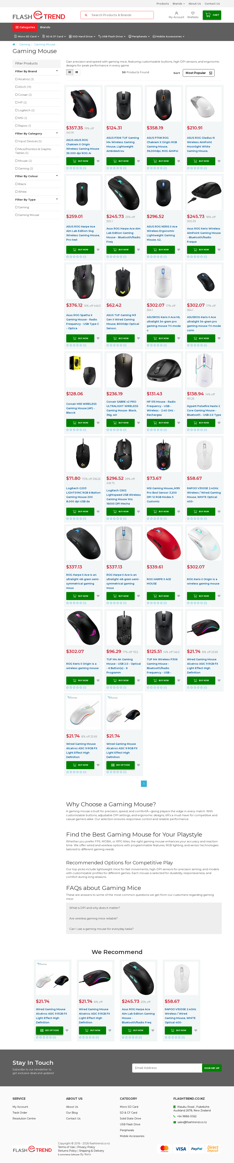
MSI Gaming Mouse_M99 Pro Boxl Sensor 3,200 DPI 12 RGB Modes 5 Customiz (163, 495)
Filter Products (26, 63)
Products (163, 3)
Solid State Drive (130, 1118)
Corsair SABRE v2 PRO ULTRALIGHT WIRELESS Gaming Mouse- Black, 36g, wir (122, 408)
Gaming (24, 44)
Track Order (19, 1112)
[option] (52, 1000)
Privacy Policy (86, 1147)
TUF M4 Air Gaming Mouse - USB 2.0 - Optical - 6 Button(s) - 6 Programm (123, 666)
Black (22, 184)
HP (22, 102)
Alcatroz (26, 79)
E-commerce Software (68, 1154)
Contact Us (212, 3)
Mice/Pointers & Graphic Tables (33, 151)
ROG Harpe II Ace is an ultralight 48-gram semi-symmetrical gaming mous (82, 581)
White (22, 191)
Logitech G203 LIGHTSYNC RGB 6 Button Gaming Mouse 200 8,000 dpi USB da (83, 495)
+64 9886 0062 (185, 1116)
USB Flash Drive (112, 36)
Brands (179, 3)
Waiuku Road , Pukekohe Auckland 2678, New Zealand (192, 1108)
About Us (194, 3)
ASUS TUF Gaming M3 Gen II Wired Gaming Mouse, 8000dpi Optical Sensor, (122, 321)
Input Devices (30, 141)
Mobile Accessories (168, 36)
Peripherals (139, 36)
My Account (20, 1106)
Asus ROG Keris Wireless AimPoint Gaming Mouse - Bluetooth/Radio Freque (204, 235)
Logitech (26, 110)
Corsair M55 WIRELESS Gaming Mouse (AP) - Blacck (81, 408)
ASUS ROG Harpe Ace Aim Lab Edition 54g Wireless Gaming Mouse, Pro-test (83, 233)
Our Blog (72, 1112)
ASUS (24, 87)
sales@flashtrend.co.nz (190, 1122)
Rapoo (24, 125)
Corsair (25, 94)
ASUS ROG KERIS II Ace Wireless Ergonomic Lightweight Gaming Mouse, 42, (162, 233)
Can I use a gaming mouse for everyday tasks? (101, 929)
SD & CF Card (53, 36)
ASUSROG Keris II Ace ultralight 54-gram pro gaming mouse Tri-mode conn (204, 324)
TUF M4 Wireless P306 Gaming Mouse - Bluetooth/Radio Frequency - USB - (162, 666)
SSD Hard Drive (82, 36)
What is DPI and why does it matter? (94, 908)
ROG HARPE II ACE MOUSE (159, 581)
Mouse (25, 161)
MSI (22, 118)
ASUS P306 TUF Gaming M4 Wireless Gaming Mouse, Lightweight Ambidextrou (122, 144)
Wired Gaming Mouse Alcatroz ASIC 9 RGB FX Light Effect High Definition (202, 666)
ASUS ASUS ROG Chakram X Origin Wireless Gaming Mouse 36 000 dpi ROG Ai (82, 146)
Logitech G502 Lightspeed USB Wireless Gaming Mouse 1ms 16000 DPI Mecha (123, 497)
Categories (25, 27)
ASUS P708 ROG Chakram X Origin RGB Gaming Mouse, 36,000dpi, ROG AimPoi (162, 144)
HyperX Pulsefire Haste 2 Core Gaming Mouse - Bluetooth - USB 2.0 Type (204, 410)
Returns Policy (67, 1150)
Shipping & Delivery (91, 1150)
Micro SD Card (26, 36)
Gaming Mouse (44, 44)
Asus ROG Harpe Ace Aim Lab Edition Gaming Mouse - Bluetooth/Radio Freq (123, 235)
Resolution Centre (24, 1118)
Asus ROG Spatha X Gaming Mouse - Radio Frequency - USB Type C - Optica (82, 321)
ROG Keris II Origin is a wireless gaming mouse (203, 581)
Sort (176, 73)
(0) (76, 168)
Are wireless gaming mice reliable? (93, 918)
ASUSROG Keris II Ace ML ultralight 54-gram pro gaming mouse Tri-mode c (164, 324)
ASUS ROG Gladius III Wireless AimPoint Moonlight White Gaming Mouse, (201, 144)
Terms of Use (66, 1147)
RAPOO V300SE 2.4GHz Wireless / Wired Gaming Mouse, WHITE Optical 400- (204, 495)
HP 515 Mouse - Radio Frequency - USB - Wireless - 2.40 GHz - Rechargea (161, 408)
